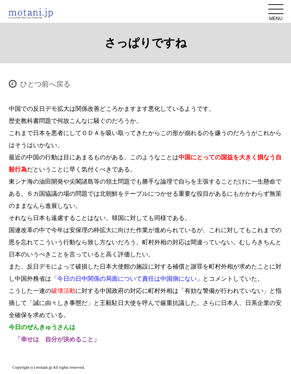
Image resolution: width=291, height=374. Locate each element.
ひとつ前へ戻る (45, 84)
